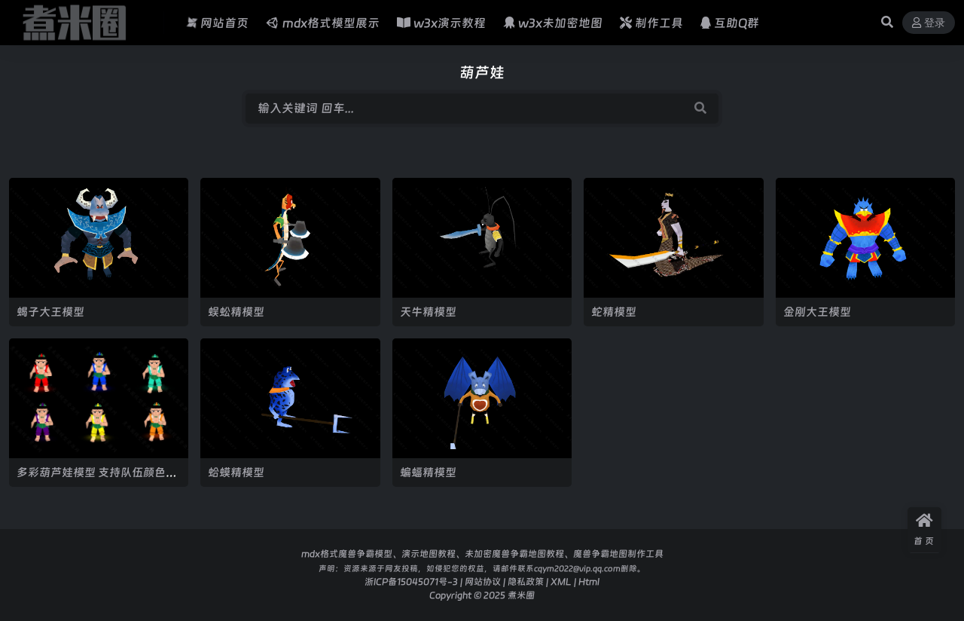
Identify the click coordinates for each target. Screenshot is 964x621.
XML (561, 581)
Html (588, 581)
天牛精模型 (428, 311)
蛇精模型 (613, 311)
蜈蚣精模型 (236, 311)
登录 (928, 23)
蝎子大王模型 (50, 311)
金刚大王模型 (817, 311)
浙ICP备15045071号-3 (411, 581)
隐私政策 (526, 581)
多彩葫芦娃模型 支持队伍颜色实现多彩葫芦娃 (97, 479)
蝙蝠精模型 (428, 472)
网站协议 (483, 581)
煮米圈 (521, 595)
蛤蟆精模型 (236, 472)
